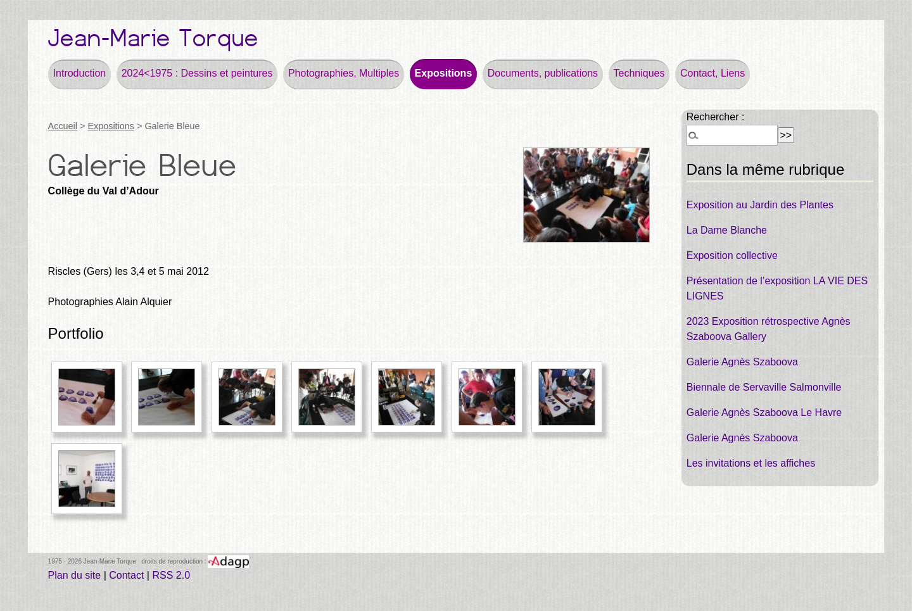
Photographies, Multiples (343, 73)
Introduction (79, 73)
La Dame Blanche (727, 230)
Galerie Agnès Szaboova (742, 361)
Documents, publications (543, 73)
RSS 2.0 (171, 575)
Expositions (443, 73)
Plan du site (74, 575)
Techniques (639, 73)
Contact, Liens (712, 73)
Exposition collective (732, 255)
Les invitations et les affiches (751, 463)
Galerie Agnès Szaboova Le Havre (764, 412)
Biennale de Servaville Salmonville (764, 387)
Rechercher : (716, 116)
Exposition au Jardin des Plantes (760, 204)
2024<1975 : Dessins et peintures (197, 73)
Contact (126, 575)
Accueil (62, 126)
